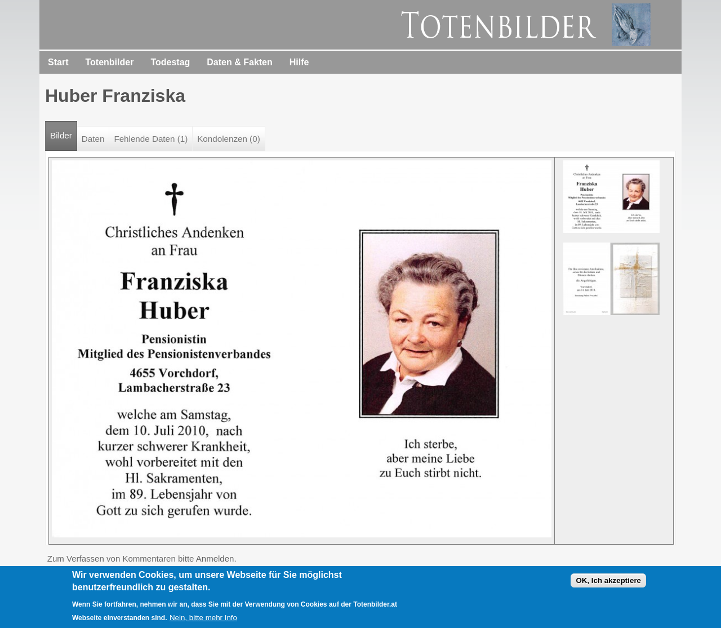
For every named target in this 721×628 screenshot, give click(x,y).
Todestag (170, 62)
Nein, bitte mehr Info (203, 619)
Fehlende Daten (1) (151, 138)
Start (58, 62)
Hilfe (299, 62)
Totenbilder (109, 62)
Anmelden (215, 558)
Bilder (63, 131)
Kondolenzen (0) (228, 138)
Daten (93, 138)
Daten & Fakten (239, 62)
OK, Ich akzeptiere (608, 582)
